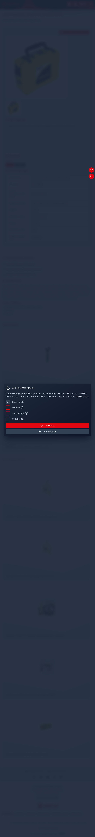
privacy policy (82, 396)
